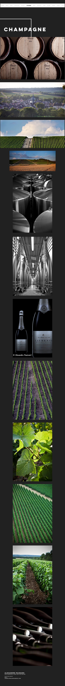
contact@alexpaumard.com (13, 678)
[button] (7, 5)
